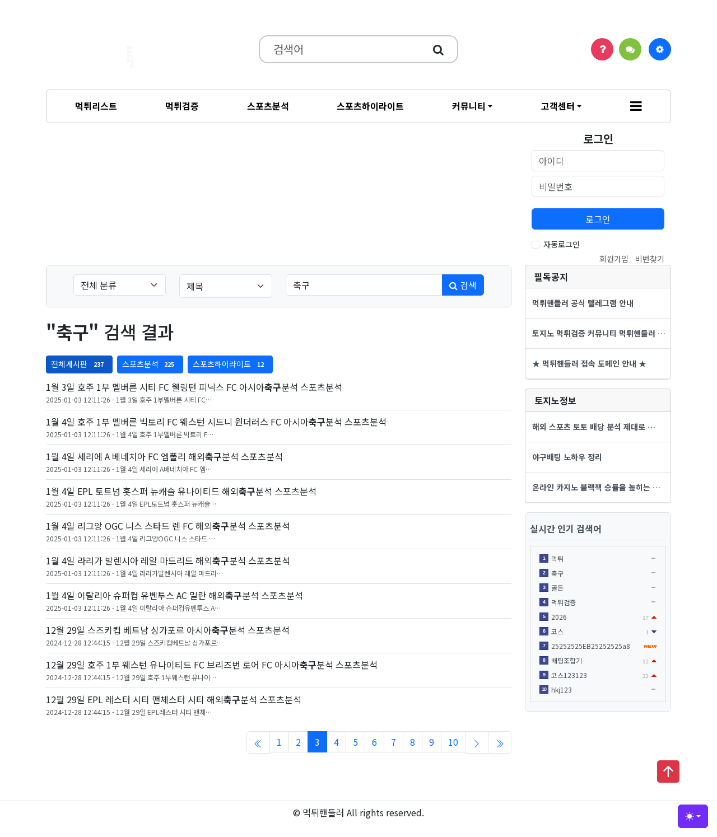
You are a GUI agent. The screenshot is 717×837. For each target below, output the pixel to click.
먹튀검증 (182, 106)
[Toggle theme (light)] (693, 816)
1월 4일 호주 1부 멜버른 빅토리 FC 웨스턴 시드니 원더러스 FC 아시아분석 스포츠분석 (216, 421)
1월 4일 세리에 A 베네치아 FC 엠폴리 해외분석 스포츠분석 (164, 456)
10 (453, 742)
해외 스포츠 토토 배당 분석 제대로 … (593, 426)
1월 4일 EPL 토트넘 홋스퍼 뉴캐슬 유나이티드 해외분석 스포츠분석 (181, 491)
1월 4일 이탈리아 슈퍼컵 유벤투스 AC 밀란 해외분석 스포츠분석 (174, 595)
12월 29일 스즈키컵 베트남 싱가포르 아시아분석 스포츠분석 (168, 630)
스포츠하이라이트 (370, 106)
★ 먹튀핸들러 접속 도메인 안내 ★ (589, 363)
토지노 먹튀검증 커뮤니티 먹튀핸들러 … (598, 333)
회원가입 (613, 258)
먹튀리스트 (96, 106)
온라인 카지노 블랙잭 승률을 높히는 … (596, 487)
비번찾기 (649, 258)
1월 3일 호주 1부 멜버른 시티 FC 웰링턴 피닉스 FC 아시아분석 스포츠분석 (194, 387)
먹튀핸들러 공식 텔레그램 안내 (583, 302)
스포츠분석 (268, 106)
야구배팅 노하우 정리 (567, 456)
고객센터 (558, 106)
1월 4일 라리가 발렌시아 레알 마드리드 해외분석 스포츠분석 (168, 560)
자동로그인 (561, 244)
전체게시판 (79, 364)
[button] (636, 106)
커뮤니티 (469, 106)
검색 (463, 285)
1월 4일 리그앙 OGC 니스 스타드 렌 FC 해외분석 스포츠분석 (168, 525)
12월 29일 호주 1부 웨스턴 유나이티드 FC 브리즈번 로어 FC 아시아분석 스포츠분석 (212, 664)
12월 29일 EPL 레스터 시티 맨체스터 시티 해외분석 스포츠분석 (173, 699)
